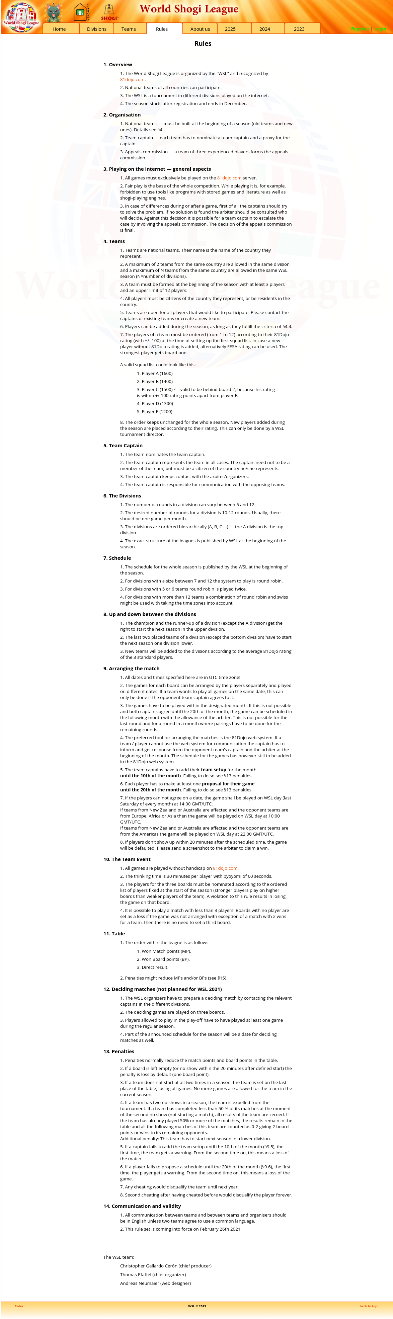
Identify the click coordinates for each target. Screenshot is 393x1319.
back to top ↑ (370, 1306)
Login (380, 29)
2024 (264, 29)
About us (200, 29)
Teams (129, 29)
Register (360, 29)
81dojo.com (132, 79)
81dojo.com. (226, 868)
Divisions (96, 29)
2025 (230, 29)
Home (59, 29)
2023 (299, 29)
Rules (162, 29)
